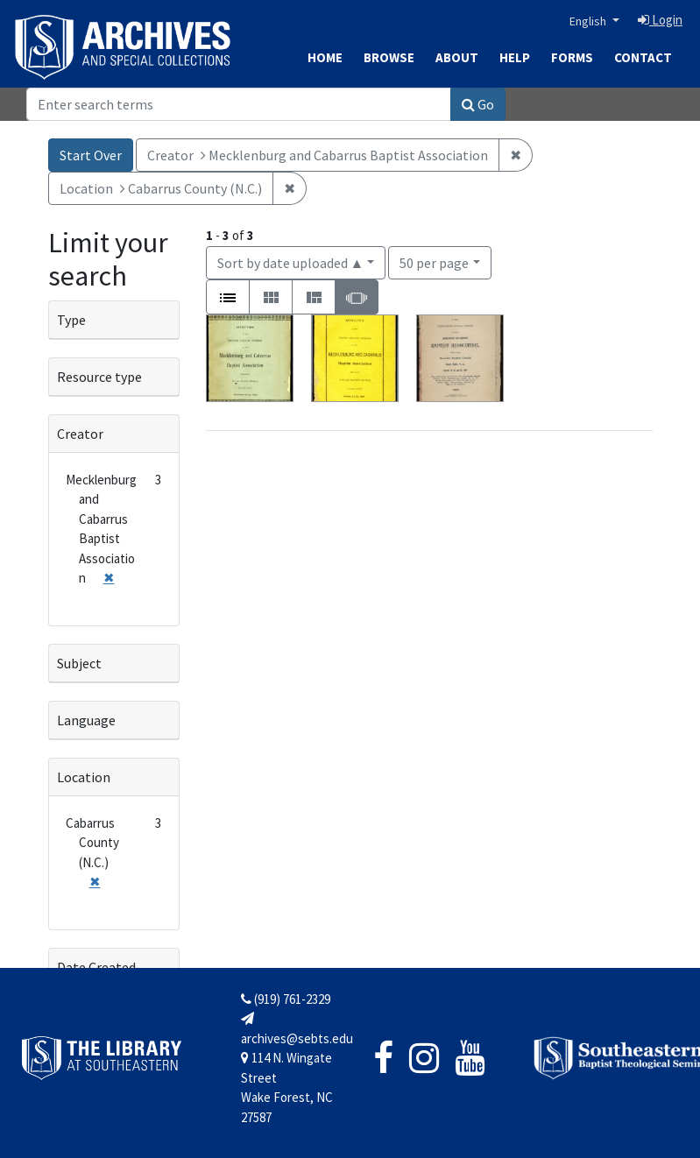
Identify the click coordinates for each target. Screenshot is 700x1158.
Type (71, 319)
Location (83, 777)
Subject (79, 663)
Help (514, 57)
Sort (290, 263)
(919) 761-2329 (285, 999)
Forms (572, 57)
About (456, 57)
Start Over (91, 155)
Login (660, 19)
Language (86, 720)
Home (325, 57)
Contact (643, 57)
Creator (80, 433)
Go (478, 104)
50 (434, 261)
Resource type (99, 376)
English (589, 21)
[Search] (238, 104)
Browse (389, 57)
